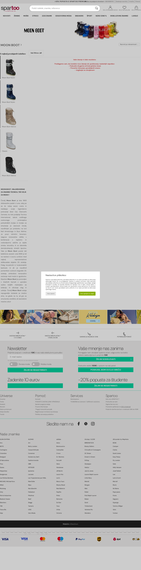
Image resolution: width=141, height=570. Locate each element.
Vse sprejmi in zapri (87, 293)
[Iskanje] (96, 8)
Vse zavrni (50, 293)
